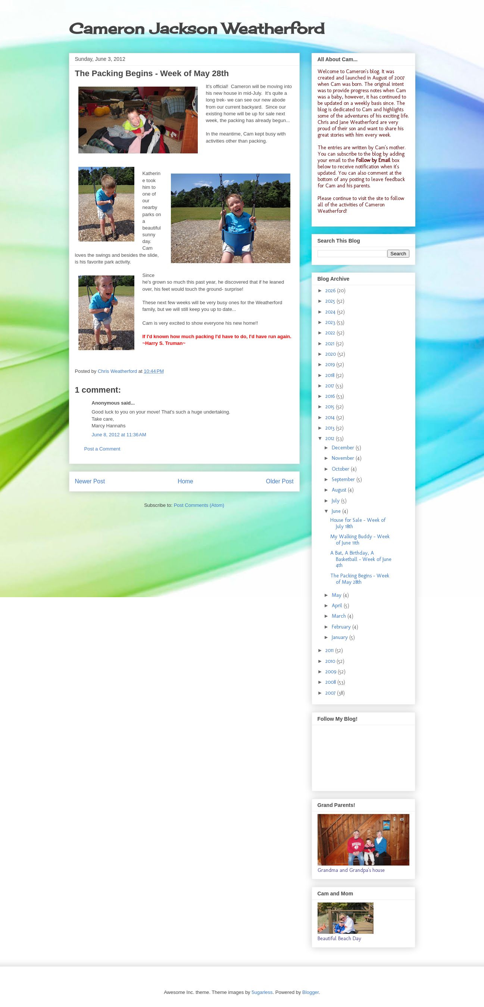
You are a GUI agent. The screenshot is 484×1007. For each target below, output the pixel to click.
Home (185, 481)
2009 (331, 671)
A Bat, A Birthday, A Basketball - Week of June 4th (360, 559)
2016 (330, 396)
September (344, 479)
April (338, 605)
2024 (331, 312)
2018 (330, 375)
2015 (330, 406)
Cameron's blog (362, 71)
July (336, 501)
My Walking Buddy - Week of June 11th (360, 539)
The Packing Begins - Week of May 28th (359, 579)
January (340, 637)
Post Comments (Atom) (199, 505)
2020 (331, 354)
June (337, 511)
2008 (331, 682)
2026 (331, 290)
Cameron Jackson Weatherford (196, 28)
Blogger (310, 992)
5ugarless (262, 992)
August (340, 490)
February (342, 627)
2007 (331, 693)
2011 (330, 650)
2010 (331, 661)
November (344, 458)
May (337, 595)
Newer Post (90, 481)
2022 (331, 333)
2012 (330, 438)
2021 (330, 343)
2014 (330, 417)
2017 (330, 386)
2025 (331, 301)
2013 (330, 428)
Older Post (280, 481)
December (344, 448)
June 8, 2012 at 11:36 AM (119, 434)
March (339, 616)
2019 (330, 364)
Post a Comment (102, 449)
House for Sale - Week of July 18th (357, 523)
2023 (331, 322)
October (341, 469)
